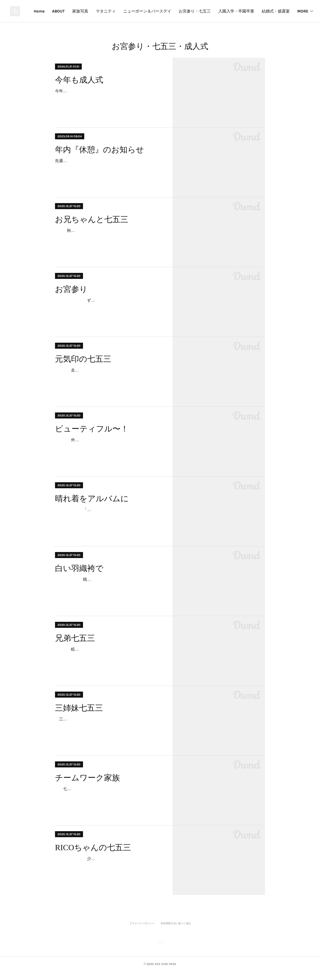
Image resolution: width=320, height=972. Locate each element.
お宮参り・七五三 (228, 11)
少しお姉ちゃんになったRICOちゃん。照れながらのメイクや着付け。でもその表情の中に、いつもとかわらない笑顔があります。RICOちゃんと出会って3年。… (109, 865)
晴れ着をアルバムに (92, 498)
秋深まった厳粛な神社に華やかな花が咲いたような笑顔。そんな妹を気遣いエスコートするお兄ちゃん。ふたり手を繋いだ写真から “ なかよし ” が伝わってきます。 (109, 237)
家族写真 (113, 11)
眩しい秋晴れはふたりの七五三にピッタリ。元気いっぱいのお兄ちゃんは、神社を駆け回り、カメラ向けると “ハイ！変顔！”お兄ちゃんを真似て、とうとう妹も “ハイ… (109, 656)
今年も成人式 (79, 79)
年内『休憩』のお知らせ (99, 149)
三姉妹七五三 (79, 707)
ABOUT (91, 11)
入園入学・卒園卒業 (269, 11)
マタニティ (138, 11)
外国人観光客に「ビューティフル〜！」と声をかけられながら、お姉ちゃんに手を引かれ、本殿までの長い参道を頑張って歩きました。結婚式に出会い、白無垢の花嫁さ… (109, 447)
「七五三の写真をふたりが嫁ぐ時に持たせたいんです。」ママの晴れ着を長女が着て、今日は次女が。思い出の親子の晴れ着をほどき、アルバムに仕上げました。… (109, 517)
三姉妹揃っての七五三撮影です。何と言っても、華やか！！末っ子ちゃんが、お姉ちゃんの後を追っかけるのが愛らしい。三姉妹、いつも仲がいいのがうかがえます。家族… (109, 726)
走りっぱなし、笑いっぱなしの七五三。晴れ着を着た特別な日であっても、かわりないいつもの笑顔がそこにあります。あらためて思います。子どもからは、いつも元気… (109, 377)
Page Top (160, 944)
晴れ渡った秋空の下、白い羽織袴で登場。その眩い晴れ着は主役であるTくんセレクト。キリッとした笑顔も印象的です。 (109, 586)
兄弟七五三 (75, 638)
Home (71, 11)
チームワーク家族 (87, 777)
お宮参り (71, 289)
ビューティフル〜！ (91, 428)
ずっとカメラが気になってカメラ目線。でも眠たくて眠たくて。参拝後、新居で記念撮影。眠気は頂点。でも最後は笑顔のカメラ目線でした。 (109, 307)
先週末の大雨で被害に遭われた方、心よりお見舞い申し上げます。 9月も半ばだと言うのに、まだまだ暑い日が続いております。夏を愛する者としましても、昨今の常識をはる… (109, 168)
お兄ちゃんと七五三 (91, 219)
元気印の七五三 (83, 358)
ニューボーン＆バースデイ (180, 11)
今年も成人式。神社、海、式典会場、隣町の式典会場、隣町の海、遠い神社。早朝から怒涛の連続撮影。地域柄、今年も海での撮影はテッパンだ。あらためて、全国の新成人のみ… (109, 98)
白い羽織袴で (79, 568)
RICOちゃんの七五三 (93, 847)
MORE (300, 11)
